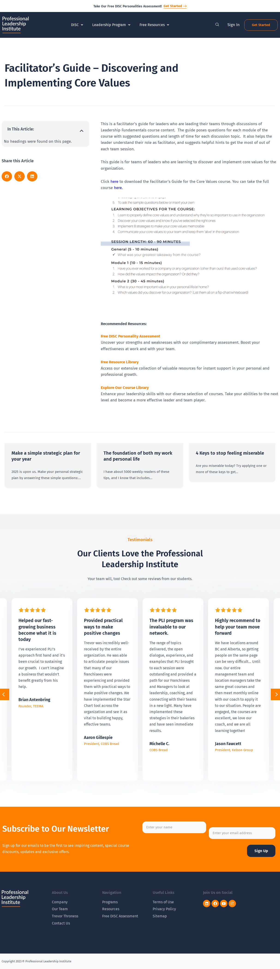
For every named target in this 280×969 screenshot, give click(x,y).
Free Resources (154, 25)
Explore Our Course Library (125, 387)
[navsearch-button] (217, 25)
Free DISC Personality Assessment (130, 336)
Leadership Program (111, 25)
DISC (77, 25)
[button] (81, 131)
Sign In (233, 24)
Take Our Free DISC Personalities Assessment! (127, 6)
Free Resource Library (120, 362)
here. (118, 187)
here (114, 181)
